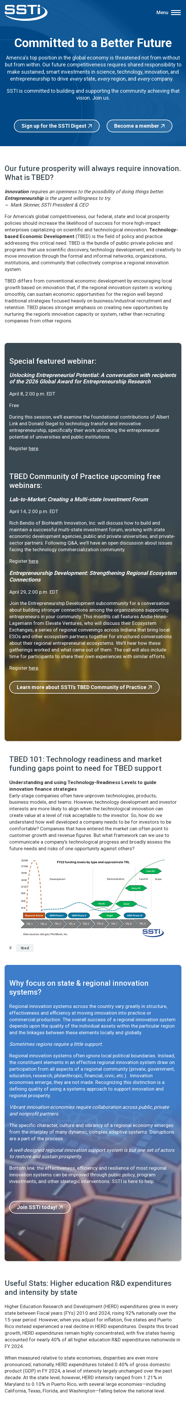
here (33, 448)
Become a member (136, 126)
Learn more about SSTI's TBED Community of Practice (81, 687)
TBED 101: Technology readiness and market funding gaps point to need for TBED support (85, 764)
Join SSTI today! (37, 1207)
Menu (162, 12)
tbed (25, 948)
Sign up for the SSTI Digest (53, 126)
